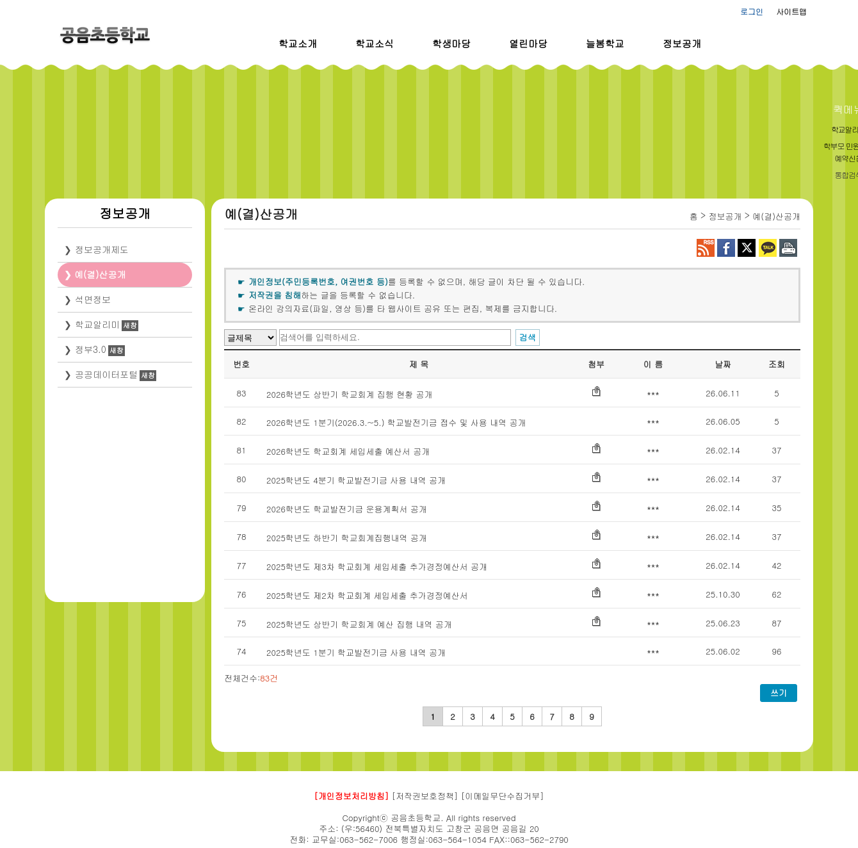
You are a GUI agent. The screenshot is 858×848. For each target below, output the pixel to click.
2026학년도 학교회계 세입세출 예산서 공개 (348, 451)
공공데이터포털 (106, 374)
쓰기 (778, 693)
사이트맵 (791, 11)
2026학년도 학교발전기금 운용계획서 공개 (346, 509)
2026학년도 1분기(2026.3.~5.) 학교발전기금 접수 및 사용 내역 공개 (396, 422)
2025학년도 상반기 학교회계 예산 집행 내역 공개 (359, 624)
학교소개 (298, 43)
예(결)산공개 (100, 274)
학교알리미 (97, 324)
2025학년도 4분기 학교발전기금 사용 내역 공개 (356, 480)
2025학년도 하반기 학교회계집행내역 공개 (346, 538)
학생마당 (451, 43)
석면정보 (93, 299)
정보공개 (682, 43)
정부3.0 (90, 349)
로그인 (751, 11)
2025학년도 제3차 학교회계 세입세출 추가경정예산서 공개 (376, 566)
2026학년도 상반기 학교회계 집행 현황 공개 (349, 394)
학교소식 (374, 43)
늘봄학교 (605, 43)
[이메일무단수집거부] (502, 796)
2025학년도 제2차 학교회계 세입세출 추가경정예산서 (367, 595)
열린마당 (528, 43)
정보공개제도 (102, 249)
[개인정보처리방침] (351, 796)
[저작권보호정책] (425, 796)
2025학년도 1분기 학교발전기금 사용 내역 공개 (356, 652)
